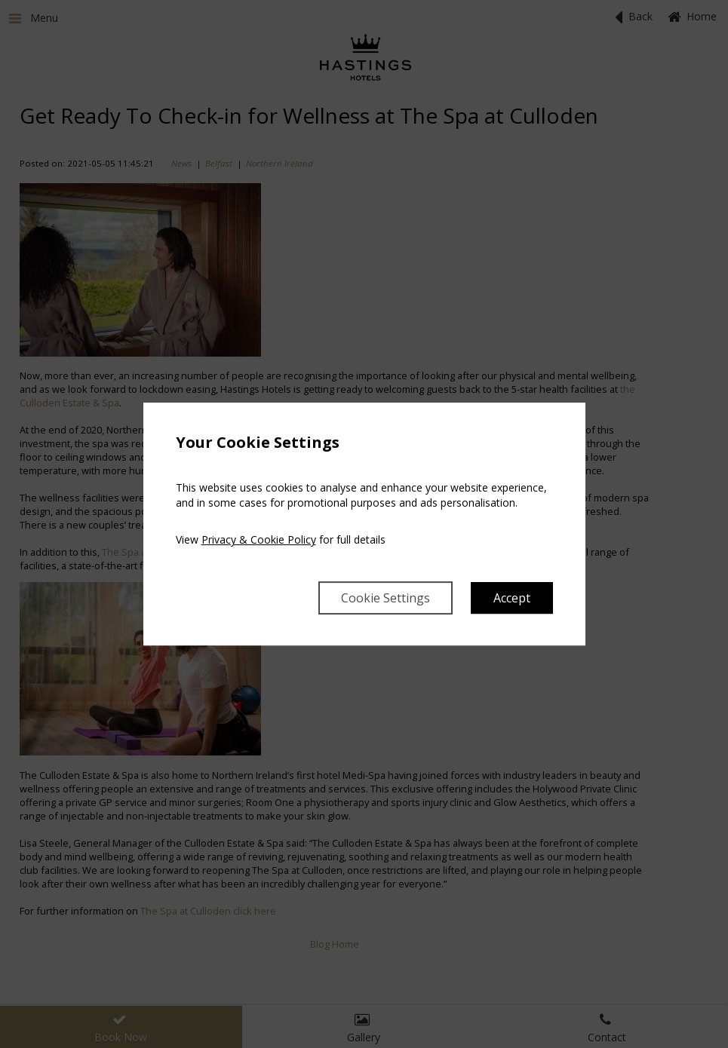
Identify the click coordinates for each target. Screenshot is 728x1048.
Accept (511, 598)
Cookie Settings (385, 598)
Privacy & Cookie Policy (258, 539)
